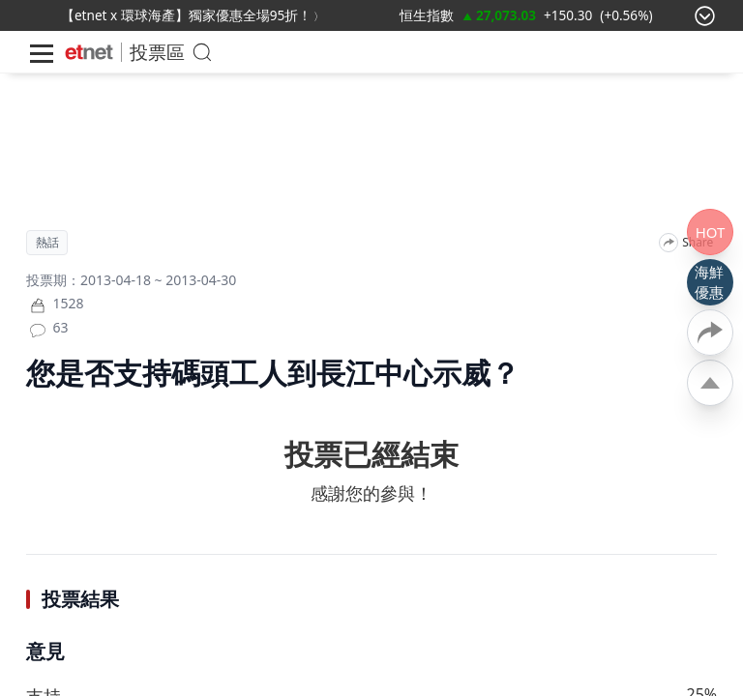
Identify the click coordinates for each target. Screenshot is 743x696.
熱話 (47, 242)
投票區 (157, 52)
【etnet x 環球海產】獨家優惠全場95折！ (186, 15)
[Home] (89, 52)
